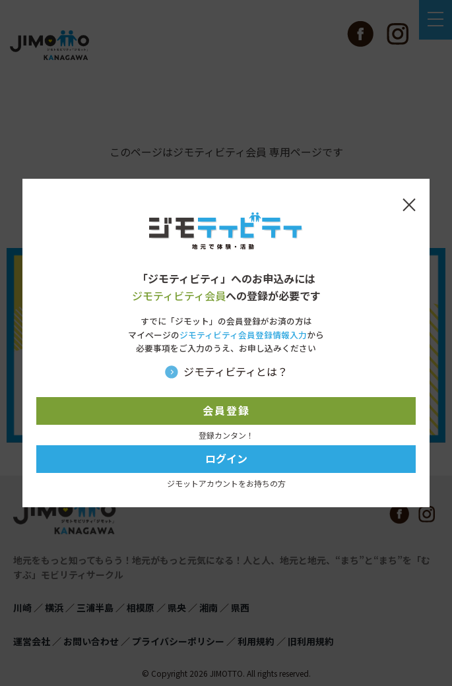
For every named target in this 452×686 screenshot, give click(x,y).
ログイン (226, 458)
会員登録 (226, 410)
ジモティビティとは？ (235, 371)
